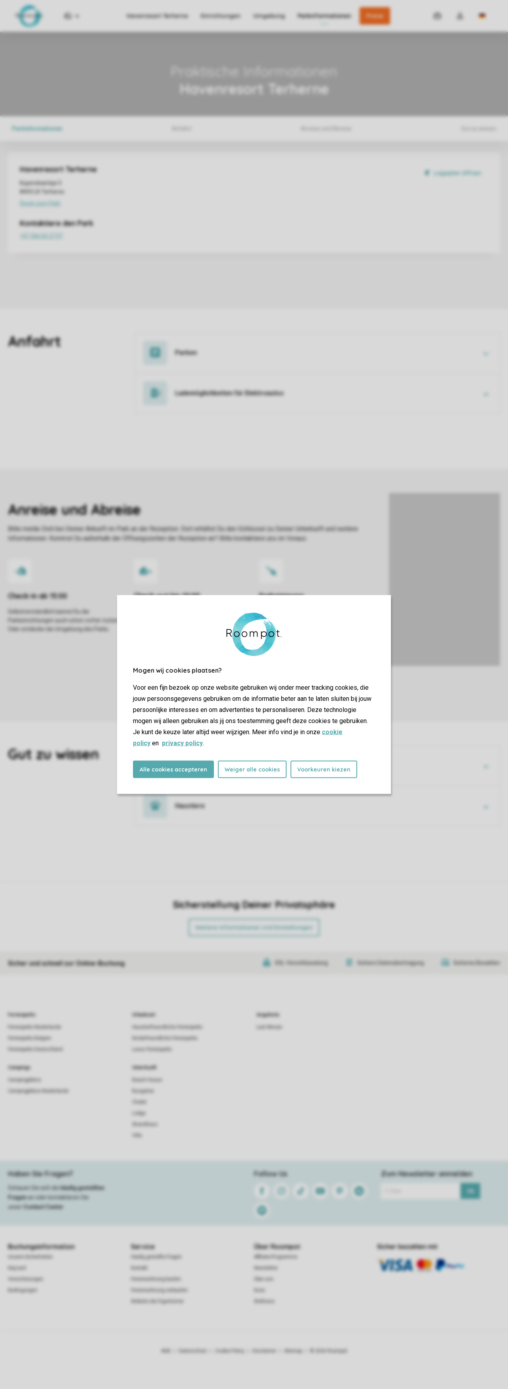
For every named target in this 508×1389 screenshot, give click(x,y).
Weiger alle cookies (252, 769)
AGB (166, 1351)
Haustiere (190, 806)
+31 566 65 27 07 (87, 237)
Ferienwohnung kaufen (156, 1279)
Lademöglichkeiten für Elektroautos (229, 393)
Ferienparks (22, 1015)
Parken (186, 352)
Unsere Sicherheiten (30, 1257)
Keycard (17, 1268)
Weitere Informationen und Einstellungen (254, 927)
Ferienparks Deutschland (35, 1049)
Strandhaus (145, 1124)
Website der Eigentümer (157, 1301)
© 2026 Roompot (328, 1351)
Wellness (264, 1301)
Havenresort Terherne (157, 15)
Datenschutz (193, 1351)
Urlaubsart (143, 1015)
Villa (137, 1135)
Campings (19, 1067)
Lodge (139, 1113)
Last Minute (269, 1027)
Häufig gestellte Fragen (156, 1257)
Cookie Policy (229, 1351)
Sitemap (293, 1351)
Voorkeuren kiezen (323, 769)
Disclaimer (264, 1351)
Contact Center (43, 1207)
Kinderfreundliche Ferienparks (165, 1038)
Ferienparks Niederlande (34, 1027)
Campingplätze (24, 1080)
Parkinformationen (324, 15)
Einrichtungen (221, 15)
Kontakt (139, 1268)
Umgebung (269, 15)
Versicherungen (25, 1279)
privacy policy (182, 743)
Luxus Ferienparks (152, 1049)
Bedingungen (22, 1290)
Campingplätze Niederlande (38, 1091)
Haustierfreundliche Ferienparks (167, 1027)
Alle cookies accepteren (173, 769)
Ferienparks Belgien (29, 1038)
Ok (470, 1191)
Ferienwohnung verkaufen (159, 1290)
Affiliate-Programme (275, 1257)
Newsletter (266, 1268)
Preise (374, 15)
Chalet (139, 1102)
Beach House (147, 1080)
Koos (259, 1290)
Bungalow (143, 1091)
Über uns (263, 1279)
